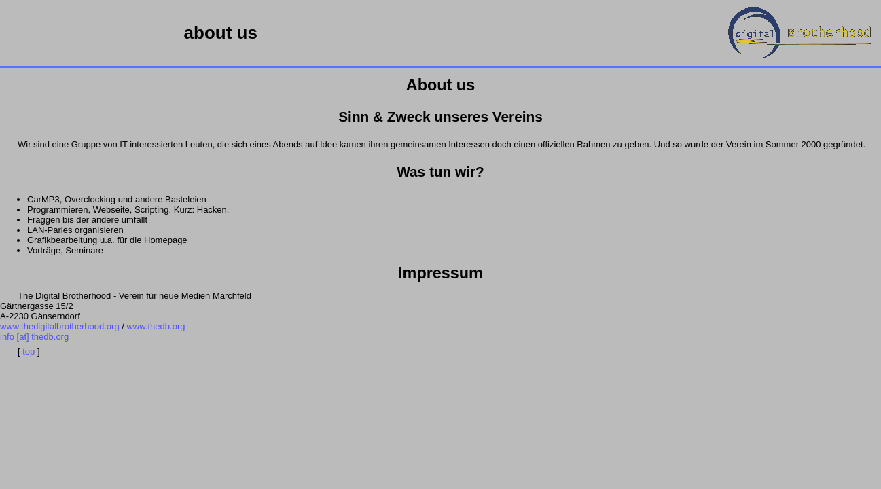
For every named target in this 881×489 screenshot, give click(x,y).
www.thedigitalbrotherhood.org (60, 326)
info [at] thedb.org (34, 336)
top (28, 351)
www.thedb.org (155, 326)
